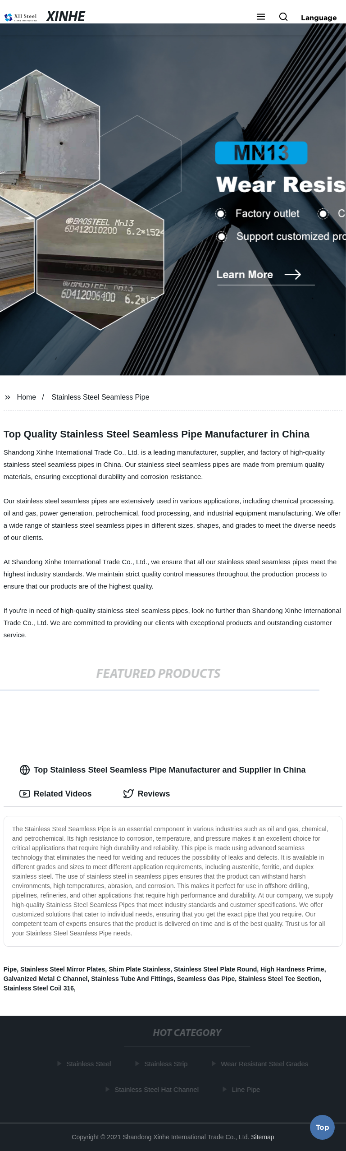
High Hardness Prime (292, 969)
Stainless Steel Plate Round (215, 969)
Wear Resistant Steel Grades (265, 1064)
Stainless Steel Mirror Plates (62, 969)
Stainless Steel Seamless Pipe (101, 397)
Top (322, 1127)
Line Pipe (247, 1089)
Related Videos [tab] (55, 793)
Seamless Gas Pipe (206, 978)
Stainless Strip (166, 1064)
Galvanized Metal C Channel (46, 978)
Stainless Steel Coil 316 (39, 988)
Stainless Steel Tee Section (278, 978)
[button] (260, 17)
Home (26, 397)
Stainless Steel (89, 1064)
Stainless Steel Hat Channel (157, 1089)
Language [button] (319, 18)
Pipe (10, 969)
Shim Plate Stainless (139, 969)
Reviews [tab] (146, 793)
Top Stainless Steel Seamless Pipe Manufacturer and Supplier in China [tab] (162, 769)
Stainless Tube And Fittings (132, 978)
